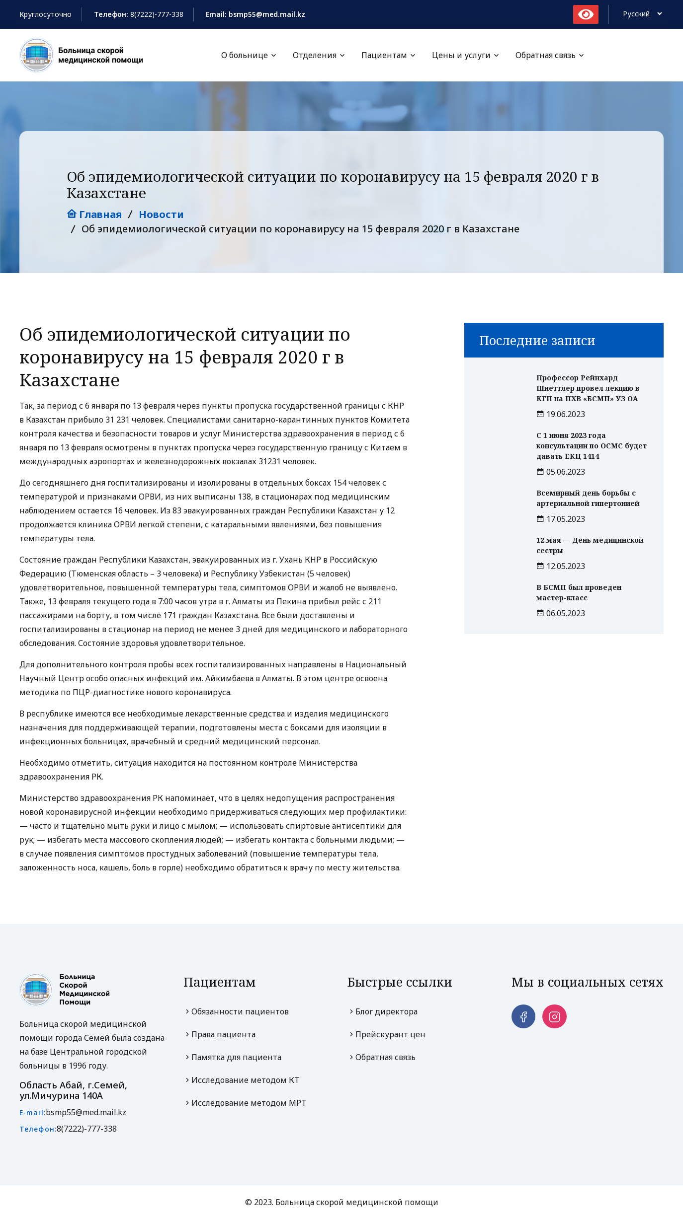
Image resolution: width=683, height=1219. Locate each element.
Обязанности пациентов (236, 1011)
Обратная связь (545, 55)
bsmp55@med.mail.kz (86, 1112)
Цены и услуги (461, 55)
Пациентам (384, 55)
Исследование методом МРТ (245, 1102)
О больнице (244, 55)
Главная (94, 214)
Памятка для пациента (232, 1057)
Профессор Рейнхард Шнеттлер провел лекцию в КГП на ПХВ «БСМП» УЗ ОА (588, 388)
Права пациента (219, 1034)
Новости (161, 214)
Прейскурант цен (386, 1034)
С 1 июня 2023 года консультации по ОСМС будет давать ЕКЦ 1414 (591, 445)
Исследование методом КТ (241, 1080)
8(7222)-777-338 (156, 14)
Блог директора (382, 1011)
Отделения (315, 55)
